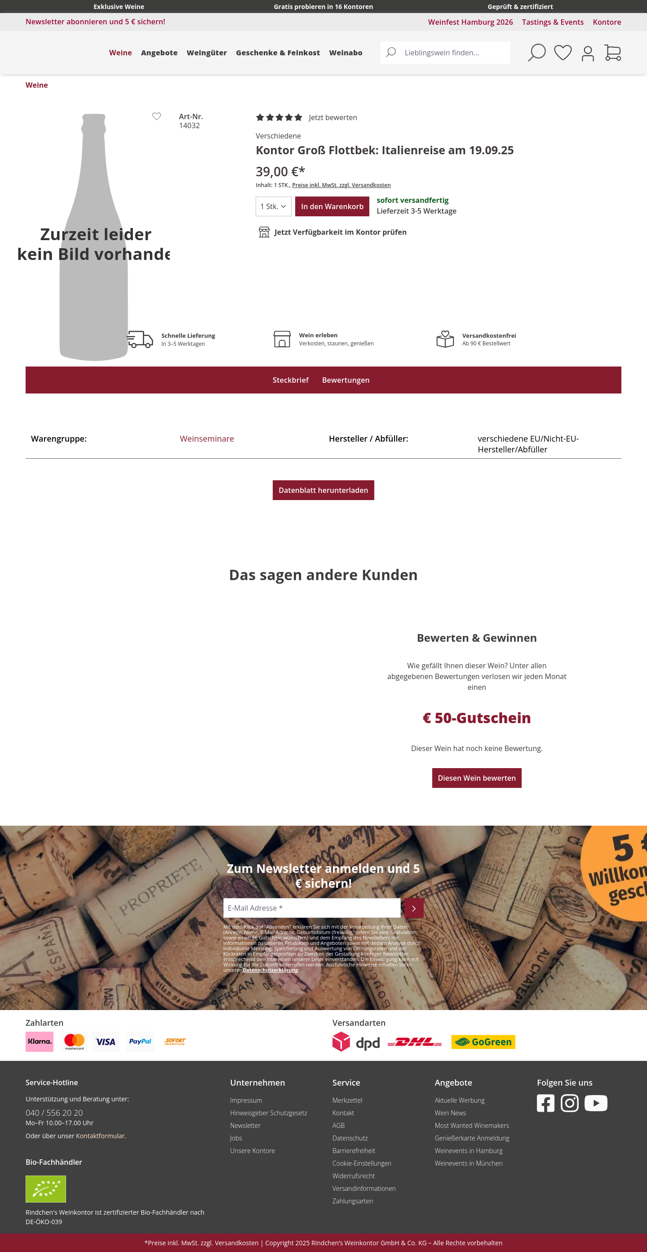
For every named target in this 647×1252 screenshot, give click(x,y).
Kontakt (343, 1113)
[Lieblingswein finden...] (455, 52)
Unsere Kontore (252, 1150)
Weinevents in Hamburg (469, 1150)
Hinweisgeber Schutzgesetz (268, 1113)
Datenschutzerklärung (270, 969)
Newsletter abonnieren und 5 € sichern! (95, 22)
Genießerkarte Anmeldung (472, 1138)
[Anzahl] (274, 206)
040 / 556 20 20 (54, 1112)
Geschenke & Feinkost (278, 53)
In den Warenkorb (332, 206)
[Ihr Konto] (588, 53)
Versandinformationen (364, 1188)
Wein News (450, 1113)
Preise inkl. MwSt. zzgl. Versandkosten (341, 185)
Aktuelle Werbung (460, 1100)
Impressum (246, 1100)
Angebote (159, 53)
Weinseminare (207, 438)
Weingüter (207, 53)
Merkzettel (347, 1100)
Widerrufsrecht (353, 1176)
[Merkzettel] (563, 53)
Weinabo (346, 53)
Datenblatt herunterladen (323, 490)
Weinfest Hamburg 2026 (470, 22)
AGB (338, 1125)
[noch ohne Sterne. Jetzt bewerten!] (308, 118)
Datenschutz (350, 1138)
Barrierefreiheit (353, 1150)
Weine (120, 53)
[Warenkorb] (613, 53)
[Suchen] (391, 52)
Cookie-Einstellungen (361, 1163)
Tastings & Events (553, 22)
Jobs (236, 1138)
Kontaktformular (100, 1135)
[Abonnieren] (414, 908)
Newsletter (245, 1125)
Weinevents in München (469, 1163)
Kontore (607, 22)
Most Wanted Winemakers (472, 1125)
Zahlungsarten (352, 1201)
